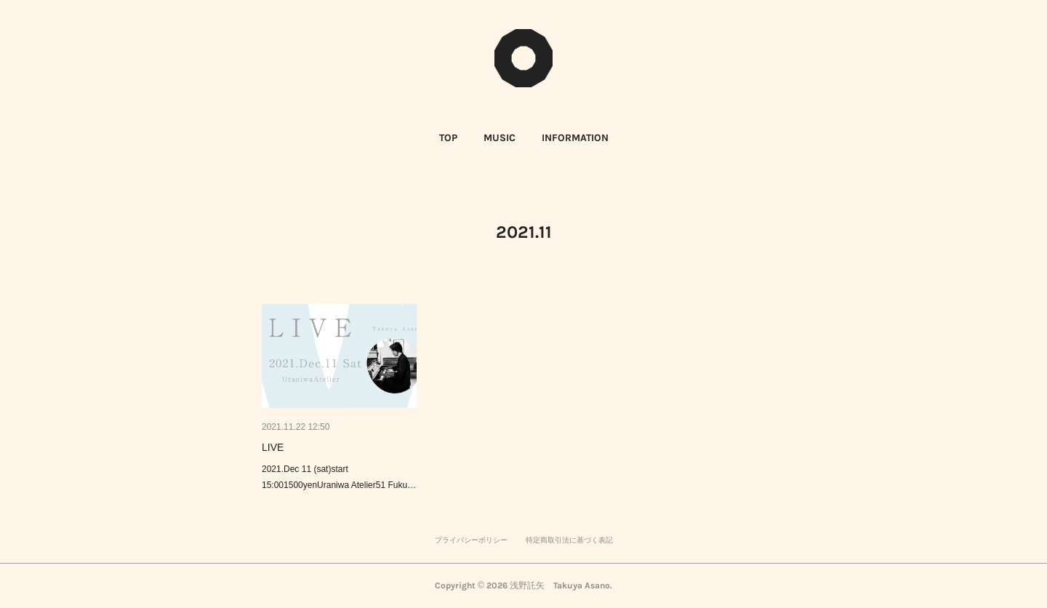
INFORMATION (575, 138)
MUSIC (500, 138)
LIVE (273, 447)
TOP (448, 138)
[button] (448, 138)
